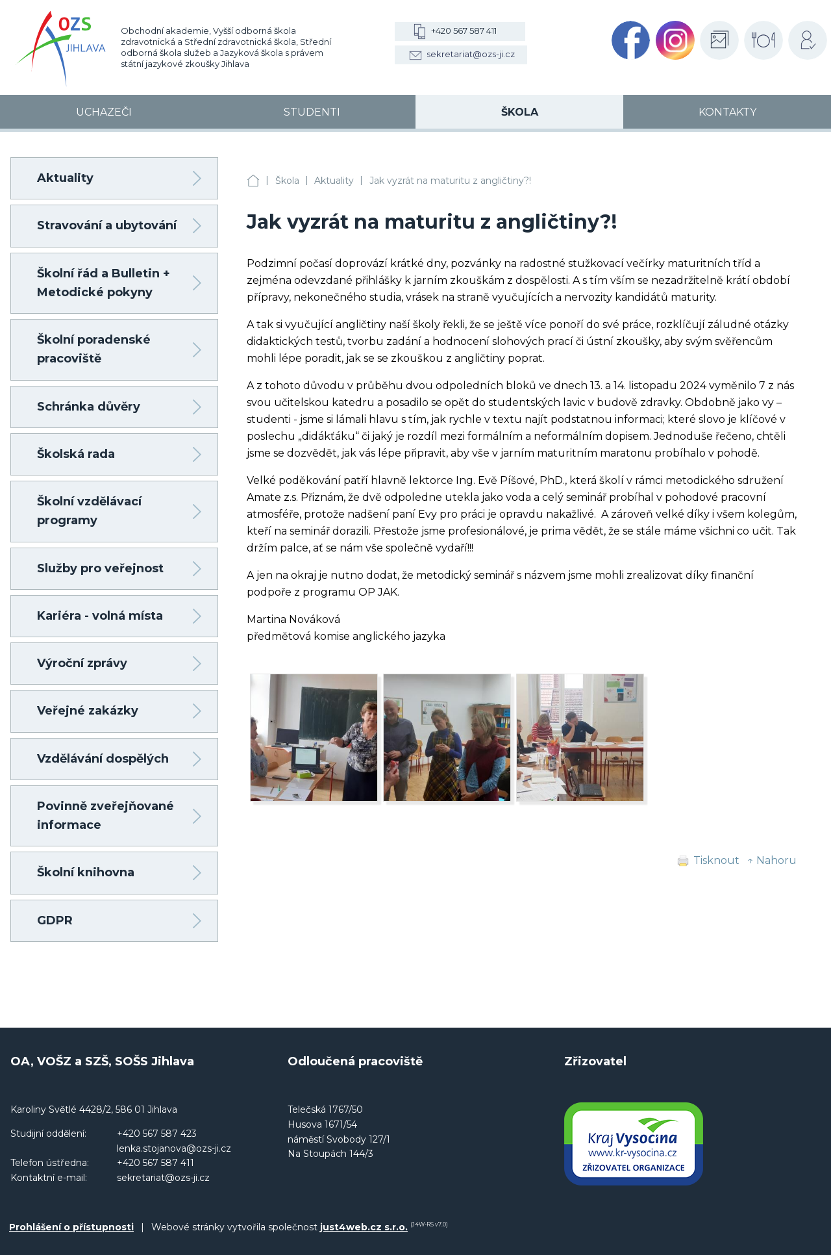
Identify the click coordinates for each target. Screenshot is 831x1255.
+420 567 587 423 (157, 1133)
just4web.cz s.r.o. (364, 1227)
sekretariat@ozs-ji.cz (471, 54)
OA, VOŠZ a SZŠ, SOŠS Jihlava (253, 180)
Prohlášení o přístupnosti (71, 1227)
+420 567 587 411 (464, 30)
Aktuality (334, 180)
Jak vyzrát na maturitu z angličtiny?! (450, 180)
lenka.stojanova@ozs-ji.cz (174, 1148)
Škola (287, 180)
